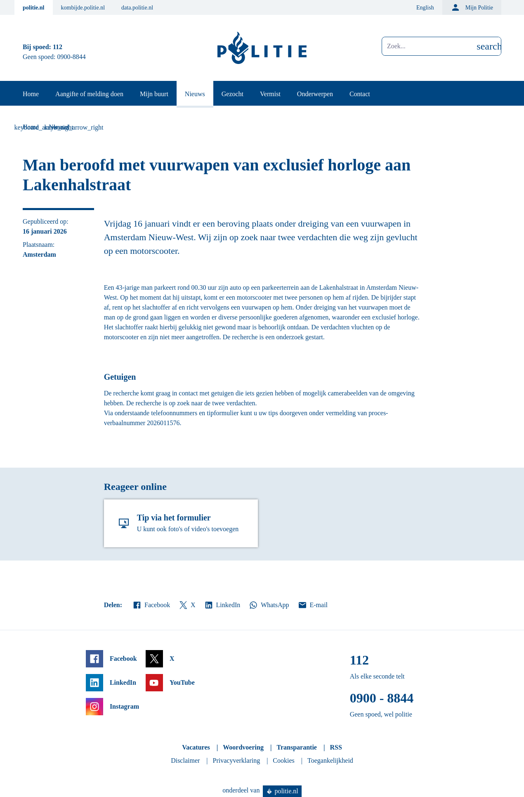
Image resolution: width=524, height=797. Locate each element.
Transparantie (296, 747)
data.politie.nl (137, 8)
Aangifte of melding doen (89, 93)
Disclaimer (185, 760)
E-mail (312, 605)
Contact (359, 93)
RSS (336, 747)
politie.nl (34, 8)
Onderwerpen (315, 93)
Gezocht (232, 93)
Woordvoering (243, 747)
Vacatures (196, 747)
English (425, 8)
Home (31, 93)
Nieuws (195, 93)
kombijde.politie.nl (83, 8)
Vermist (270, 93)
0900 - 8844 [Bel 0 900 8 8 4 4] (382, 698)
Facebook (151, 605)
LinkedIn (222, 605)
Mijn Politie (472, 7)
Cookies (283, 760)
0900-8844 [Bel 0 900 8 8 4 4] (71, 56)
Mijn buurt (154, 93)
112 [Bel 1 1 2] (57, 46)
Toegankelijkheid (330, 760)
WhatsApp (268, 605)
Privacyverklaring (236, 760)
